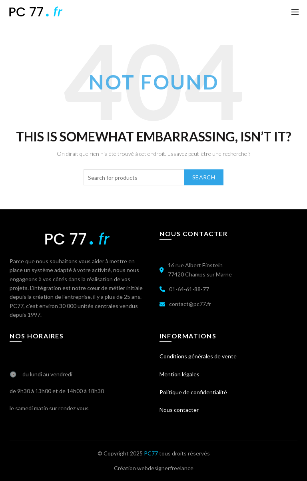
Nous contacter (179, 409)
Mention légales (179, 374)
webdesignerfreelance (165, 468)
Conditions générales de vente (198, 356)
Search (203, 177)
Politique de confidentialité (193, 392)
